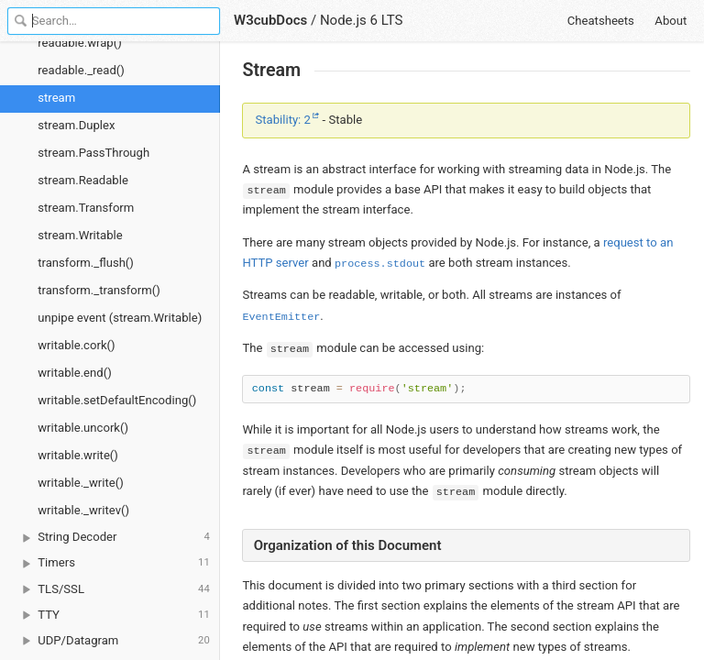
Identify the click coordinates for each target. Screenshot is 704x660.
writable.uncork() (83, 427)
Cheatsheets (600, 21)
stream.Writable (80, 235)
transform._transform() (99, 290)
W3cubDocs (270, 20)
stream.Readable (83, 180)
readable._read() (81, 70)
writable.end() (75, 373)
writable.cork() (76, 345)
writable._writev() (83, 510)
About (670, 21)
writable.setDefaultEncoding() (117, 400)
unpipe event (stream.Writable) (120, 317)
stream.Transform (86, 207)
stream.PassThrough (93, 153)
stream (56, 97)
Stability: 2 (283, 119)
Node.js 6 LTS (361, 20)
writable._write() (81, 483)
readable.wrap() (79, 43)
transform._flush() (86, 263)
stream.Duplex (76, 125)
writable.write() (78, 455)
